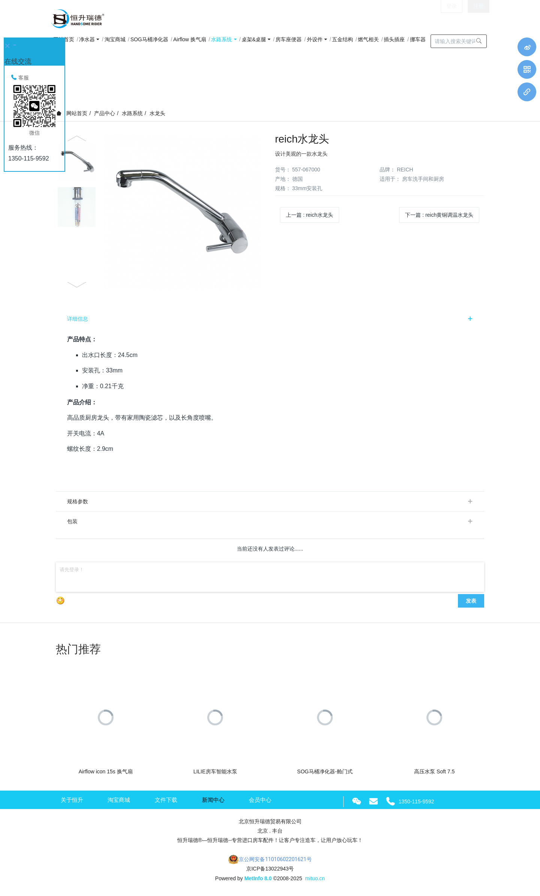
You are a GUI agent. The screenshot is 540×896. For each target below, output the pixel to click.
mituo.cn (315, 878)
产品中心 (104, 113)
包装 (72, 521)
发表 (471, 601)
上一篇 (309, 215)
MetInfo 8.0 (258, 878)
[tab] (270, 319)
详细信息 (77, 319)
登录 (451, 19)
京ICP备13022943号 (270, 869)
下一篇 (439, 215)
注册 (478, 19)
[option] (160, 211)
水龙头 (157, 113)
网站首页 (72, 113)
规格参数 (77, 501)
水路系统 (132, 113)
